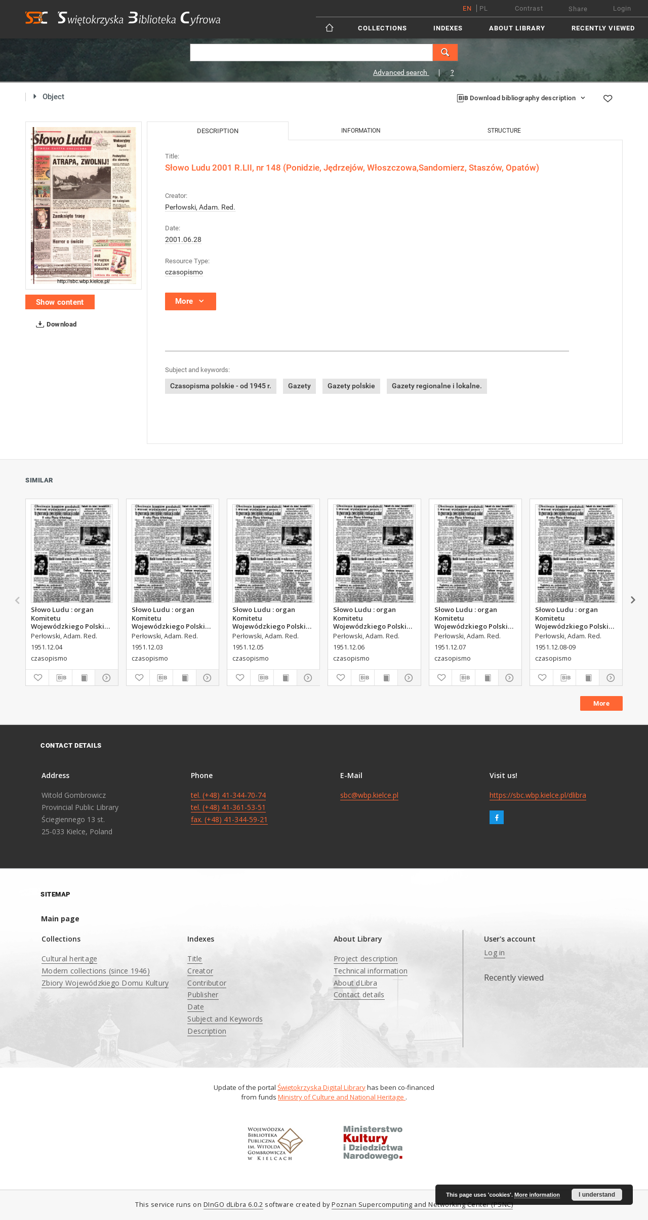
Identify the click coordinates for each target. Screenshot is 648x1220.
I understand (597, 1194)
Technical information (371, 970)
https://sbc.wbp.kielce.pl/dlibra (538, 795)
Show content (60, 302)
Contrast (529, 8)
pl (483, 8)
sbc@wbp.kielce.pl (369, 795)
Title (194, 958)
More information (537, 1195)
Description (206, 1031)
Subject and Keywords (225, 1019)
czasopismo (184, 272)
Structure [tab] (504, 130)
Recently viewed (603, 28)
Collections (382, 28)
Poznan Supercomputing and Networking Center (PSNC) (422, 1204)
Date (195, 1006)
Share (578, 9)
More (601, 703)
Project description (366, 958)
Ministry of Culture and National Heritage (342, 1097)
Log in (494, 952)
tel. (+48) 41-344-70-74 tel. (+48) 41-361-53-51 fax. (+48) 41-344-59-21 (229, 807)
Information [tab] (361, 130)
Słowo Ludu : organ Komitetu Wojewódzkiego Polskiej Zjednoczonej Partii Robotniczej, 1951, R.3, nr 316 (475, 617)
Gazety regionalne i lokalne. (437, 386)
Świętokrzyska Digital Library (321, 1087)
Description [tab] (217, 131)
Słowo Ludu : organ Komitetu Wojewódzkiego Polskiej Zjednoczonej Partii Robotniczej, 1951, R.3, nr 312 (172, 617)
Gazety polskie (351, 386)
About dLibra (355, 983)
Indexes (448, 28)
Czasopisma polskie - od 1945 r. (220, 386)
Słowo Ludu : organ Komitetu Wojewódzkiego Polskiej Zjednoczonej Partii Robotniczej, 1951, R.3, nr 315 (374, 617)
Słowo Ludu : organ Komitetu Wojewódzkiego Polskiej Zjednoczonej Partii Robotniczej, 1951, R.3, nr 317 (576, 617)
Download (54, 324)
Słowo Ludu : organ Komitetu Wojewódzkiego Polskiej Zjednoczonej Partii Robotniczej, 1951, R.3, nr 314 (273, 617)
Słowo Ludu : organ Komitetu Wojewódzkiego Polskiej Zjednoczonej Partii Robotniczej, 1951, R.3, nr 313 (71, 617)
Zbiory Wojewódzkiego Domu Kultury (105, 983)
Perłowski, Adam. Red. (200, 207)
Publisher (202, 994)
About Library (517, 28)
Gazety (299, 386)
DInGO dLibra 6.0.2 (233, 1204)
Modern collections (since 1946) (96, 970)
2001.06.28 (183, 239)
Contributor (206, 983)
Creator (200, 970)
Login (622, 8)
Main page (60, 918)
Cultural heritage (69, 958)
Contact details (359, 994)
